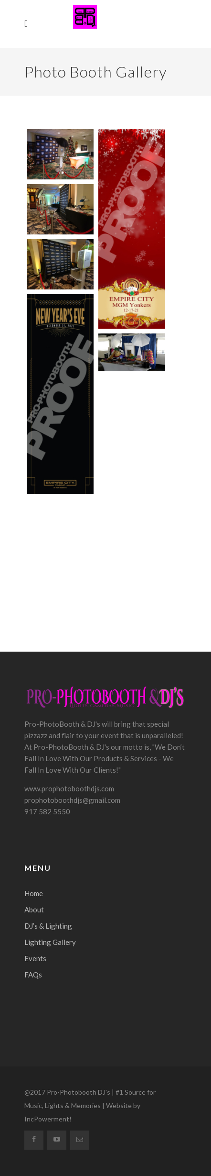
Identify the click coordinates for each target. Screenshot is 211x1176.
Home (33, 893)
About (34, 909)
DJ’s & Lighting (48, 925)
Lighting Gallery (50, 942)
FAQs (33, 974)
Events (35, 958)
